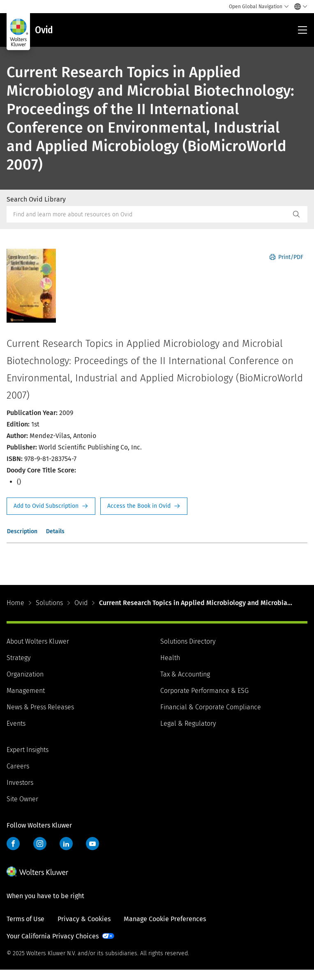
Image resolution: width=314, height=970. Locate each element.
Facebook (13, 843)
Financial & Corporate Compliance (210, 707)
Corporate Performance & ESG (204, 691)
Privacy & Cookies (84, 919)
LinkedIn (66, 843)
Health (170, 658)
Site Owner (22, 799)
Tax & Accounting (185, 674)
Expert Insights (27, 750)
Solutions (49, 603)
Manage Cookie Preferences (165, 919)
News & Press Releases (40, 707)
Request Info (51, 506)
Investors (20, 783)
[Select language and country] (298, 6)
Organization (25, 674)
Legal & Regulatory (188, 723)
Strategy (18, 658)
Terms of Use (25, 919)
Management (26, 691)
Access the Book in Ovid (144, 506)
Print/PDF (286, 257)
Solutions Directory (187, 641)
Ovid (81, 603)
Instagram (39, 843)
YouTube (92, 843)
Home (15, 603)
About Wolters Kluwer (38, 641)
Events (16, 723)
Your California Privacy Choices (53, 936)
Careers (18, 766)
